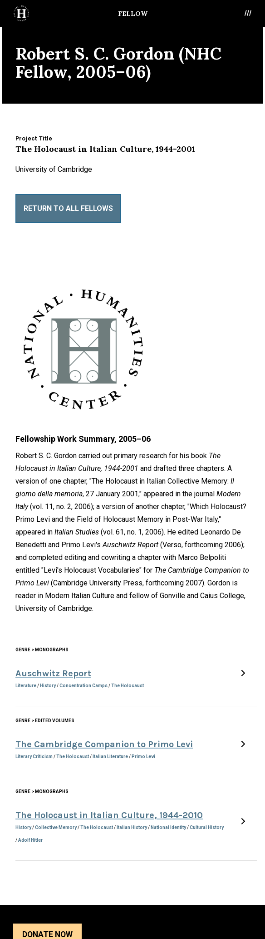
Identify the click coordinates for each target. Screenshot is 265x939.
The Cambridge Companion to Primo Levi (104, 744)
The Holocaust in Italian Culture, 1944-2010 (109, 815)
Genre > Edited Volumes (44, 720)
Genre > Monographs (42, 649)
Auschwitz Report (53, 673)
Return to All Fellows (68, 208)
